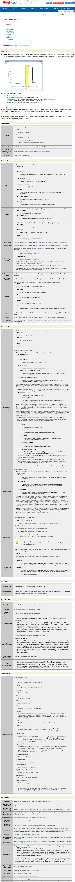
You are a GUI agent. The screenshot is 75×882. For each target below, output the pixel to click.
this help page (17, 838)
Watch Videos (70, 2)
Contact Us (66, 8)
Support (33, 8)
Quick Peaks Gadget (23, 45)
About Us (56, 8)
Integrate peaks (11, 99)
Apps (14, 8)
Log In (73, 1)
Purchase (23, 8)
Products (5, 8)
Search (62, 15)
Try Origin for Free (58, 2)
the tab (58, 860)
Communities (44, 8)
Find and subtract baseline (14, 96)
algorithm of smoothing (33, 253)
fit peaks (22, 100)
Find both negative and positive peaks (17, 97)
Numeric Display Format (59, 543)
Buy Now (49, 2)
